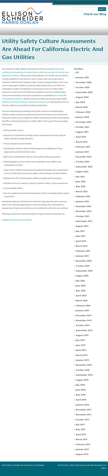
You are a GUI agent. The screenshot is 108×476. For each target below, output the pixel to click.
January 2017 (82, 449)
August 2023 (82, 131)
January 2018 (82, 404)
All (77, 72)
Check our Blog (95, 14)
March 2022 (82, 191)
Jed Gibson (27, 219)
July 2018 (80, 384)
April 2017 (81, 434)
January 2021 (82, 255)
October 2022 (82, 161)
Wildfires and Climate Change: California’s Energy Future (26, 102)
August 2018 (82, 379)
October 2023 (82, 126)
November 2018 (84, 364)
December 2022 (83, 156)
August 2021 (82, 225)
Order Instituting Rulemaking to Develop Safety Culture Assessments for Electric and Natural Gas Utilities (35, 72)
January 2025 (82, 77)
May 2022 (80, 186)
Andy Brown (14, 219)
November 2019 (84, 320)
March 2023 (82, 141)
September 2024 (84, 92)
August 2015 (82, 453)
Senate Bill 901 (16, 98)
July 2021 (80, 230)
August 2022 (82, 171)
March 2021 (82, 245)
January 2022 (82, 201)
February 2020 (83, 305)
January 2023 (82, 151)
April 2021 (81, 240)
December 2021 (83, 206)
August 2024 (82, 96)
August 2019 (82, 335)
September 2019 (84, 330)
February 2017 (83, 444)
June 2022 (80, 181)
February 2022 (83, 196)
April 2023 (81, 136)
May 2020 (80, 290)
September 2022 (84, 166)
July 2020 (80, 280)
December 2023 (83, 121)
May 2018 (80, 394)
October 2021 (82, 216)
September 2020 (84, 270)
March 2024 (82, 106)
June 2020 (80, 285)
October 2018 (82, 369)
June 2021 (80, 235)
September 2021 (84, 220)
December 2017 (83, 409)
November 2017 (84, 414)
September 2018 (84, 374)
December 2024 (83, 82)
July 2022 (80, 176)
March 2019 (82, 354)
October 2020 (82, 265)
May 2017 (80, 429)
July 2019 (80, 339)
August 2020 (82, 275)
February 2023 (83, 146)
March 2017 (82, 439)
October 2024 (82, 87)
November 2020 (84, 260)
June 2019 (80, 344)
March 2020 (82, 300)
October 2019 (82, 325)
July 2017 (80, 424)
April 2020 (81, 295)
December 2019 (83, 315)
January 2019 (82, 359)
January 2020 (82, 310)
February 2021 (83, 250)
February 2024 (83, 111)
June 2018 (80, 389)
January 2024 (82, 116)
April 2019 (81, 349)
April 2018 (81, 399)
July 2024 (80, 101)
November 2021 (84, 211)
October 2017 (82, 419)
